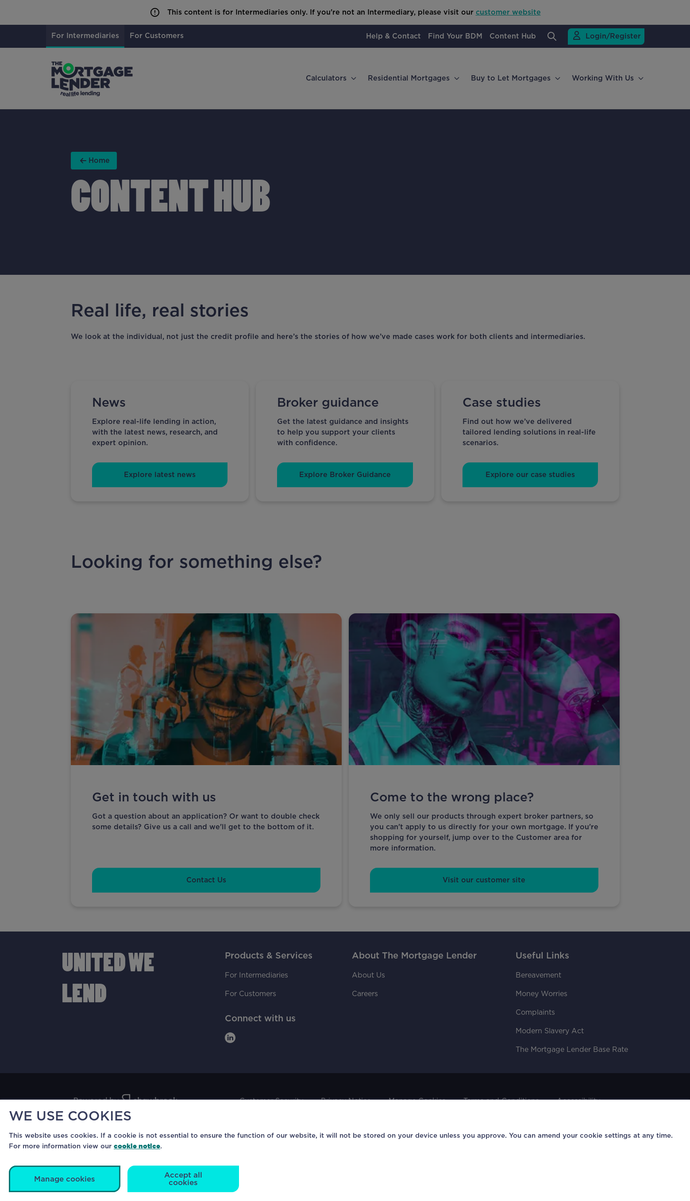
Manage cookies (64, 1179)
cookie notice (137, 1146)
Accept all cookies (183, 1178)
